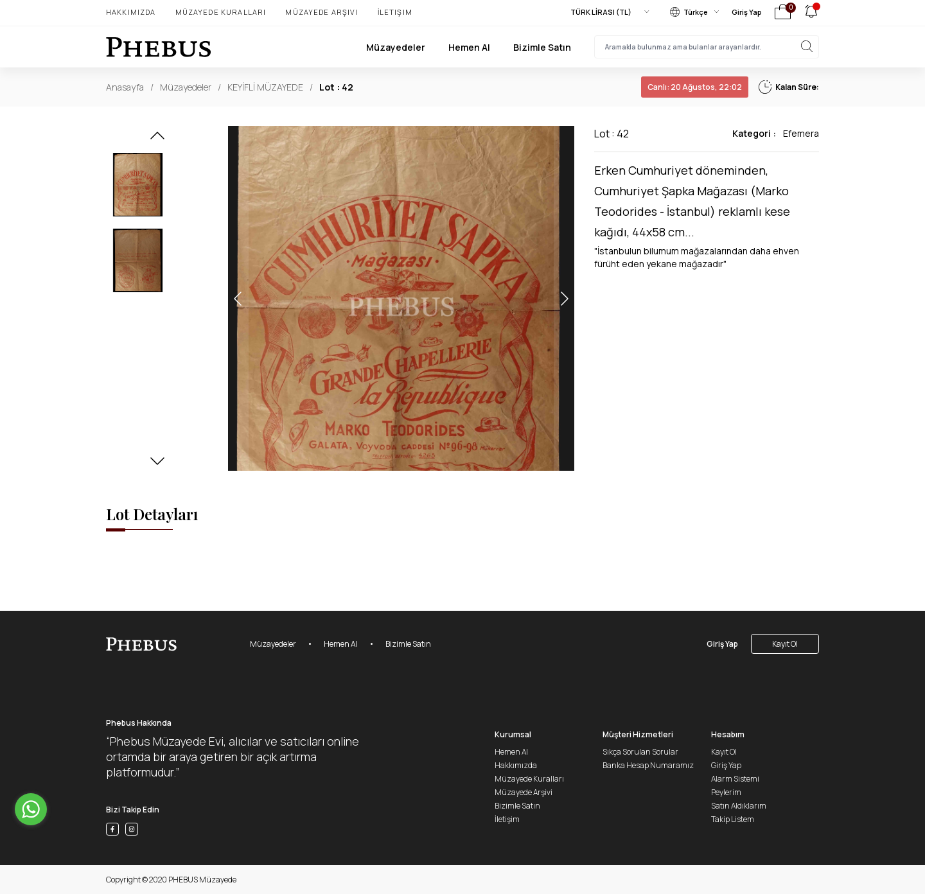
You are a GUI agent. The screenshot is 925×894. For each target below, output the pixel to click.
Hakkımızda (131, 12)
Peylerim (726, 792)
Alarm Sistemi (735, 778)
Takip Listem (732, 819)
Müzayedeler (395, 47)
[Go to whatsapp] (31, 809)
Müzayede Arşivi (321, 12)
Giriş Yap (747, 12)
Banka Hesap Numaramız (648, 765)
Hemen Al (469, 47)
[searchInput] (706, 46)
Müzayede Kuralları (221, 12)
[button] (157, 139)
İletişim (395, 12)
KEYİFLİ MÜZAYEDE (265, 87)
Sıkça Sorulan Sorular (640, 751)
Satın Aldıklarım (738, 805)
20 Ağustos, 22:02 (695, 87)
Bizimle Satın (542, 47)
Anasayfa (125, 87)
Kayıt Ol (785, 643)
